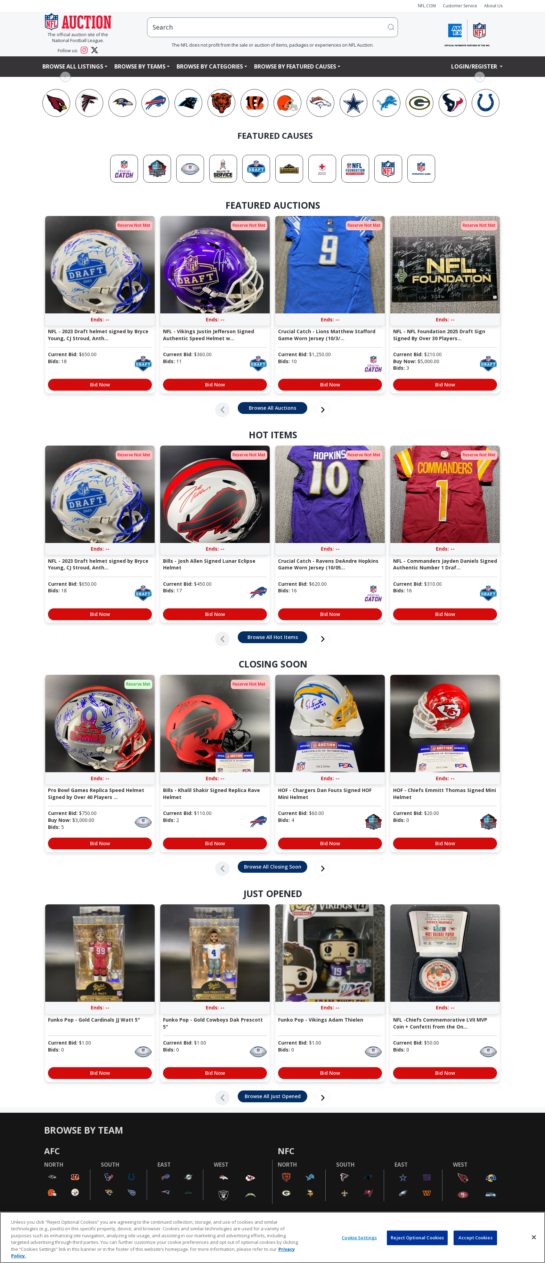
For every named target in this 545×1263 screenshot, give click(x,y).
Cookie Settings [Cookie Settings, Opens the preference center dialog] (359, 1237)
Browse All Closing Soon (272, 866)
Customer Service (460, 6)
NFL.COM (427, 6)
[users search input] (272, 27)
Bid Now (100, 384)
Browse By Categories (210, 66)
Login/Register (474, 66)
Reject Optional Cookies (417, 1237)
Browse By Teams (139, 66)
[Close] (534, 1237)
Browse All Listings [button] (72, 66)
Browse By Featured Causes (295, 66)
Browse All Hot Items (272, 637)
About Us (493, 6)
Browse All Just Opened (273, 1096)
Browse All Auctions (272, 408)
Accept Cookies (475, 1237)
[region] (272, 1237)
